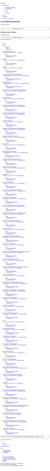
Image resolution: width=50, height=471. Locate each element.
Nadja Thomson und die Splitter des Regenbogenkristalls (14, 212)
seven (6, 383)
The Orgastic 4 (6, 143)
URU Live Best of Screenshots (9, 336)
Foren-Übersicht (10, 456)
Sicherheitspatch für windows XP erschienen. (12, 412)
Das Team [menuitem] (7, 13)
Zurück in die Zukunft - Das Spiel (9, 166)
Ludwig (6, 198)
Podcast (4, 66)
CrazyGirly (7, 329)
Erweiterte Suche (19, 28)
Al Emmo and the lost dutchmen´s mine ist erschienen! (14, 289)
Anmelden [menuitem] (5, 16)
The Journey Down (7, 82)
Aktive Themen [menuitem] (8, 8)
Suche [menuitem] (6, 10)
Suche (14, 28)
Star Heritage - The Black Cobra (9, 243)
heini (6, 183)
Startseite (5, 456)
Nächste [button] (4, 43)
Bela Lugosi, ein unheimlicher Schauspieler (11, 236)
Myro (6, 167)
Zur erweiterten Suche (4, 34)
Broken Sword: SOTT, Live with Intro (10, 136)
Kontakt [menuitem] (4, 461)
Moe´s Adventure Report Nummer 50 (10, 297)
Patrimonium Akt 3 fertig (8, 351)
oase (5, 175)
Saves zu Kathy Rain (7, 97)
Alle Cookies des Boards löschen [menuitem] (9, 459)
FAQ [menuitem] (4, 15)
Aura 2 (4, 320)
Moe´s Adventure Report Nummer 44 (10, 397)
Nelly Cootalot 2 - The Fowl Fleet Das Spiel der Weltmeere (15, 89)
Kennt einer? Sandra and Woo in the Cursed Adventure (14, 105)
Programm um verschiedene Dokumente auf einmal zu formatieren (16, 251)
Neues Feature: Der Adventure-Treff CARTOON (12, 189)
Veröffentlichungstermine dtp (9, 305)
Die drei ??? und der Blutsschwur (9, 359)
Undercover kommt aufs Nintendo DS (10, 259)
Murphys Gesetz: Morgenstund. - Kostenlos (11, 220)
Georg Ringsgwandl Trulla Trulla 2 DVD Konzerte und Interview (16, 405)
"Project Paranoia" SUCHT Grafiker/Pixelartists (12, 74)
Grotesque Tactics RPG (7, 228)
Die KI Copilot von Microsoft (9, 51)
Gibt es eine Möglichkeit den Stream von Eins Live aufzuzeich (15, 266)
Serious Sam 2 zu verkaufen (8, 428)
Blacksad (5, 59)
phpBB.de (14, 464)
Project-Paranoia (8, 75)
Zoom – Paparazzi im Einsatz (9, 274)
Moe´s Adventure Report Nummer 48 (10, 312)
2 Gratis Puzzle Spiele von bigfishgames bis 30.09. (13, 282)
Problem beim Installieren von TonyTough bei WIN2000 (14, 420)
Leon (6, 60)
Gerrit (6, 52)
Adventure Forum (21, 60)
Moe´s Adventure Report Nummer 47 (10, 343)
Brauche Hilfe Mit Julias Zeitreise (9, 151)
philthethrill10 (7, 152)
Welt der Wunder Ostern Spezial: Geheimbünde (12, 374)
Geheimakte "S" (6, 174)
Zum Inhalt (2, 3)
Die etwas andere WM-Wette (8, 328)
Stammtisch (20, 52)
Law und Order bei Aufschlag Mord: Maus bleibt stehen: (14, 389)
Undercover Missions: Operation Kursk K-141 (12, 159)
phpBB (6, 463)
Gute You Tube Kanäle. (7, 120)
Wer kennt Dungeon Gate (8, 182)
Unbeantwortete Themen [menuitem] (10, 7)
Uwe (6, 144)
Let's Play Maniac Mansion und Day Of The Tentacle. (13, 205)
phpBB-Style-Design (19, 465)
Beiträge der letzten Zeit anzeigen (11, 436)
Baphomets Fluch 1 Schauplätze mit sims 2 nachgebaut (14, 128)
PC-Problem (5, 382)
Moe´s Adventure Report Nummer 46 (10, 366)
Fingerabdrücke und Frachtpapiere (10, 197)
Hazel (6, 229)
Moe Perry (7, 237)
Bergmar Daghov (8, 83)
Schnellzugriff (6, 5)
